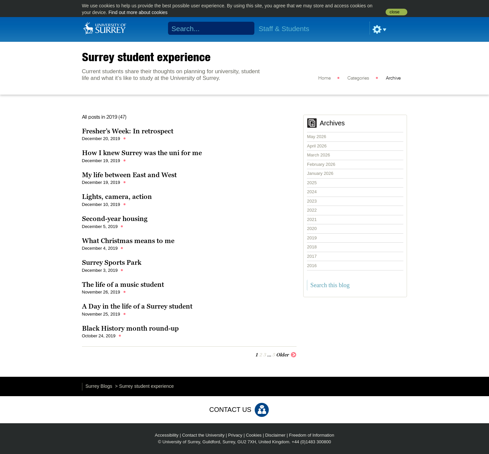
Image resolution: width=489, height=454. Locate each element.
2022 (312, 210)
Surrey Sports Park (111, 262)
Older (286, 354)
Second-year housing (115, 218)
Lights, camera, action (117, 196)
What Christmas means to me (128, 240)
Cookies (254, 435)
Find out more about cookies (138, 12)
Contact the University (203, 435)
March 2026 (318, 154)
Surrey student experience (146, 57)
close (394, 12)
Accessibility (167, 435)
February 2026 (321, 164)
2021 (312, 219)
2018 (312, 246)
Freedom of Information (311, 435)
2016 (312, 265)
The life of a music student (123, 284)
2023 (312, 201)
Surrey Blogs (98, 386)
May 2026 (316, 136)
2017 (312, 256)
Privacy (235, 435)
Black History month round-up (130, 328)
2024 (312, 191)
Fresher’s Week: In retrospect (127, 131)
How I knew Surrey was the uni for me (142, 152)
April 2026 (317, 145)
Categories (358, 78)
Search (244, 28)
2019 (312, 237)
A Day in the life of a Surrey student (137, 306)
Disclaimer (275, 435)
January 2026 (320, 173)
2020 (312, 228)
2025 (312, 182)
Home (324, 78)
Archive (393, 78)
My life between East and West (129, 175)
